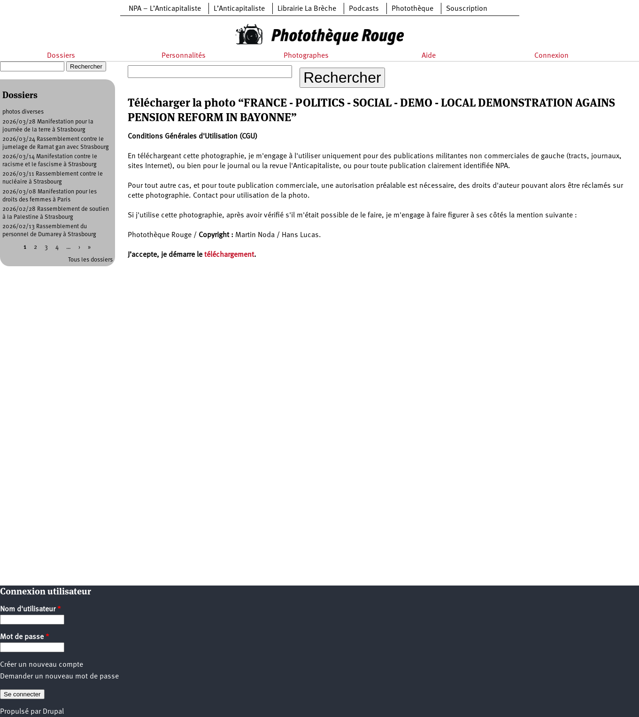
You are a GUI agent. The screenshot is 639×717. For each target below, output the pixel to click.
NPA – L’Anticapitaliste (165, 9)
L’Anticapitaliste (239, 9)
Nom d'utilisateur (30, 609)
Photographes (306, 56)
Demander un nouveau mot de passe (59, 676)
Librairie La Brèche (306, 9)
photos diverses (23, 112)
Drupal (53, 712)
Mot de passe (24, 637)
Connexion (551, 56)
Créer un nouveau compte (41, 665)
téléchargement (229, 255)
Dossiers (61, 56)
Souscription (466, 9)
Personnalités (184, 56)
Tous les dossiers (90, 260)
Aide (429, 56)
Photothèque (412, 9)
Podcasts (364, 9)
